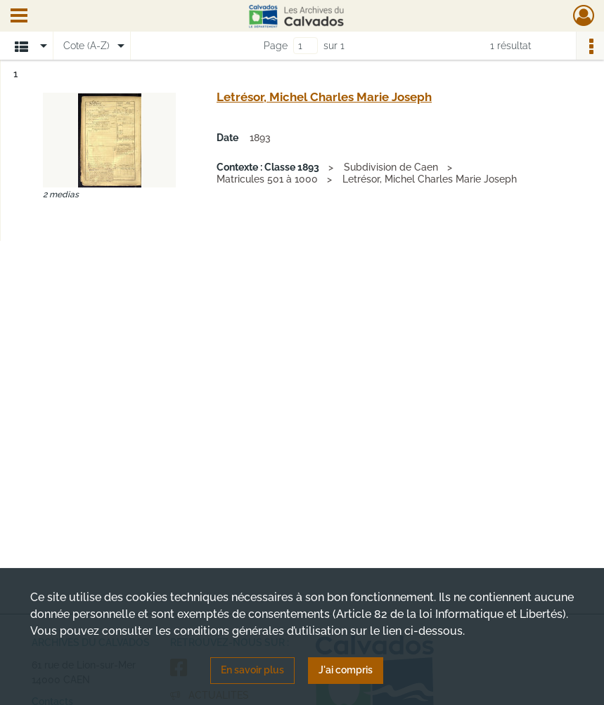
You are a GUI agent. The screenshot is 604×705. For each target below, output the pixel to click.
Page (276, 45)
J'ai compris (346, 670)
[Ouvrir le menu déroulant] (19, 16)
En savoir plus (252, 670)
